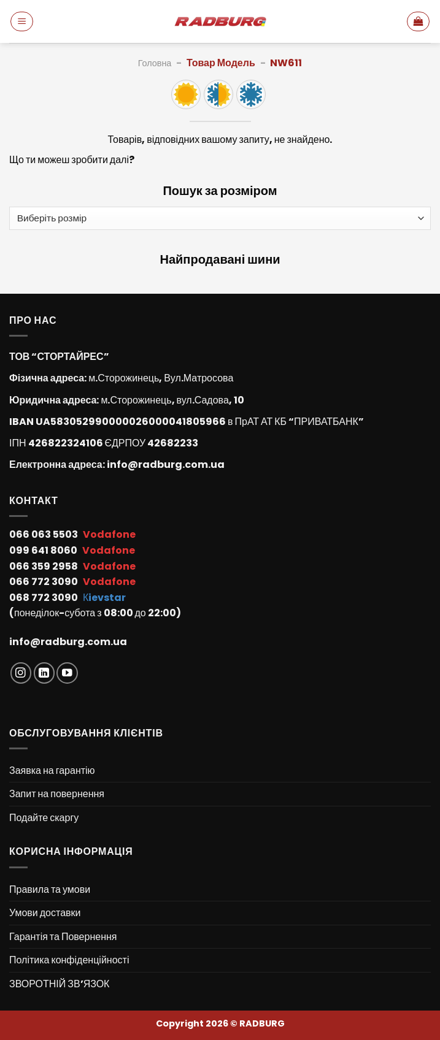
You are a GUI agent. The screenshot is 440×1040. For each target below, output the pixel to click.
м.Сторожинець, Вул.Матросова (160, 378)
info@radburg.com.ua (166, 464)
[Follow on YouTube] (67, 673)
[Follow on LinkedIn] (44, 673)
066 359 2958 (44, 566)
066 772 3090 (44, 582)
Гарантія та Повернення (63, 937)
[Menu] (21, 21)
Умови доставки (45, 913)
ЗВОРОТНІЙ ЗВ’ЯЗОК (59, 984)
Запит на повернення (56, 794)
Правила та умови (49, 889)
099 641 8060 (44, 550)
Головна (155, 63)
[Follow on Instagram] (21, 673)
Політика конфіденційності (69, 960)
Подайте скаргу (44, 818)
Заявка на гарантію (52, 770)
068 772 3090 (44, 598)
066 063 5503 (44, 534)
